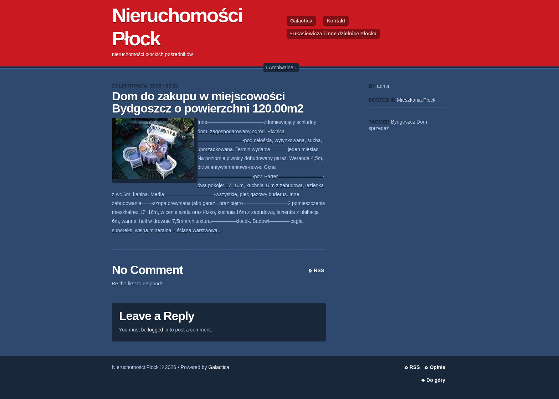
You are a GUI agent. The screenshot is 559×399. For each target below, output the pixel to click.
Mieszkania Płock (416, 100)
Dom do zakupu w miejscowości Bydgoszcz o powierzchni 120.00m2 (207, 102)
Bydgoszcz (403, 122)
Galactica (301, 21)
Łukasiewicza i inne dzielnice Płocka (333, 33)
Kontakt (336, 21)
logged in (158, 330)
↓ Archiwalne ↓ (281, 67)
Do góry (435, 380)
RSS (319, 270)
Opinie (437, 367)
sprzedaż (379, 128)
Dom (421, 122)
